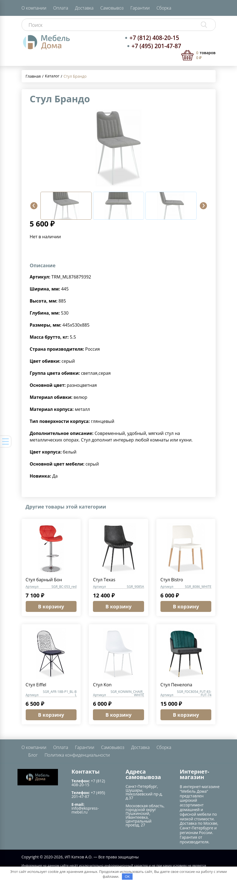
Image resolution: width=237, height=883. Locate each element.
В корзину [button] (51, 606)
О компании (34, 8)
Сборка (164, 8)
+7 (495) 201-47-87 (156, 46)
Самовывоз (112, 8)
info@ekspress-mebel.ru (85, 810)
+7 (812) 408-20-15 (154, 37)
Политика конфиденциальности (77, 755)
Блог (33, 755)
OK (127, 876)
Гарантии (140, 8)
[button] (34, 206)
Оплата (60, 8)
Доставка (84, 8)
